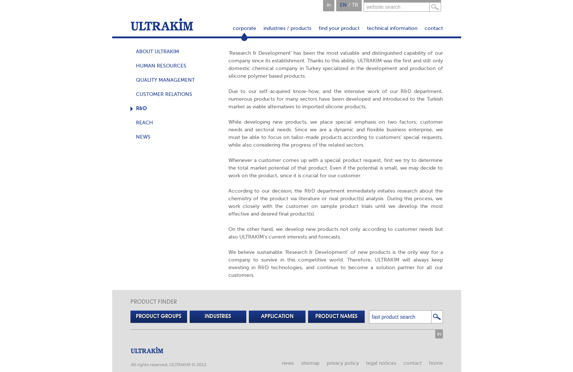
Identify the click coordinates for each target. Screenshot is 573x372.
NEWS (143, 137)
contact (434, 28)
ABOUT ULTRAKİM (157, 51)
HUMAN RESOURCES (161, 66)
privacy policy (343, 363)
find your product (339, 28)
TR (355, 5)
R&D (141, 108)
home (436, 363)
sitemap (310, 363)
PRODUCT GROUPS (158, 316)
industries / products (287, 28)
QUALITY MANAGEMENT (165, 80)
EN (343, 5)
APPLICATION (277, 316)
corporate (244, 28)
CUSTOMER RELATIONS (164, 94)
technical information (392, 28)
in (329, 5)
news (288, 363)
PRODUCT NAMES (336, 316)
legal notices (381, 363)
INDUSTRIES (218, 316)
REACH (144, 122)
